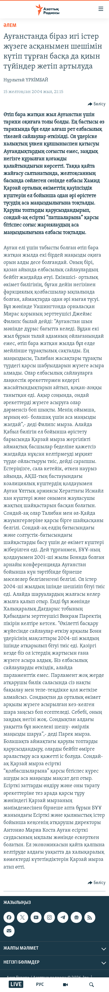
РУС (40, 984)
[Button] (97, 104)
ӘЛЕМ (9, 25)
